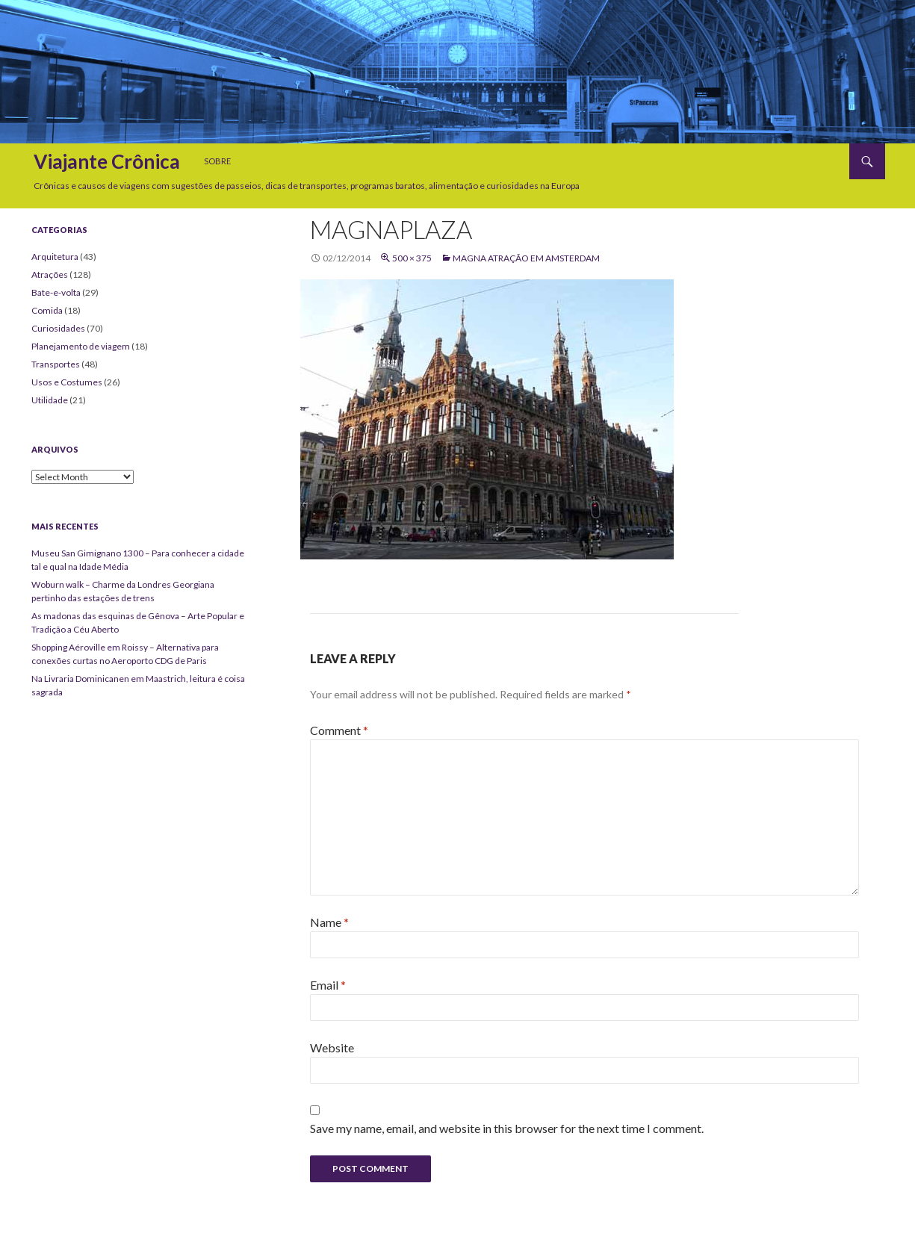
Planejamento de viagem (80, 346)
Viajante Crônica (107, 161)
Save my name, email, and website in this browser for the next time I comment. (507, 1128)
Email (328, 985)
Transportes (55, 364)
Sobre (217, 161)
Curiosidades (58, 328)
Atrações (49, 274)
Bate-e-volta (56, 292)
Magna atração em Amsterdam (526, 258)
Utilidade (49, 400)
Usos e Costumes (66, 382)
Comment (339, 730)
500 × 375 (412, 258)
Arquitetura (54, 256)
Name (329, 922)
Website (332, 1047)
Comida (47, 310)
